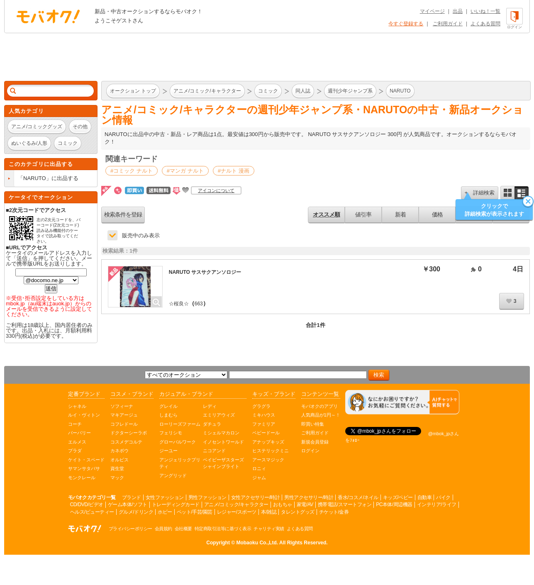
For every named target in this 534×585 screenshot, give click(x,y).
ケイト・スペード (86, 459)
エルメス (77, 441)
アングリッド (173, 475)
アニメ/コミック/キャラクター (236, 504)
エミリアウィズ (219, 414)
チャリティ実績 (269, 528)
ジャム (259, 477)
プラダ (75, 450)
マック (117, 477)
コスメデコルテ (126, 441)
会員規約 (163, 528)
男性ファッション (207, 497)
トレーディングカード (176, 504)
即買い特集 (312, 424)
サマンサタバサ (84, 468)
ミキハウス (263, 414)
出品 (458, 11)
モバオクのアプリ (319, 406)
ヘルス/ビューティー (92, 512)
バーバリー (79, 432)
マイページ (432, 11)
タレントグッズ (298, 512)
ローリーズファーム (179, 424)
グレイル (168, 406)
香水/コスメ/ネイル (358, 497)
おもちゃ (282, 504)
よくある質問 (485, 24)
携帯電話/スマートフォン (344, 504)
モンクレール (81, 477)
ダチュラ (212, 424)
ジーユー (168, 450)
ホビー (165, 512)
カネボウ (119, 450)
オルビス (119, 459)
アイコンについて (216, 190)
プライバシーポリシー (130, 528)
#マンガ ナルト (185, 171)
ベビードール (266, 432)
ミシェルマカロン (221, 432)
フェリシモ (170, 432)
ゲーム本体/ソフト (127, 504)
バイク (443, 497)
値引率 (363, 214)
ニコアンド (214, 450)
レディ (210, 406)
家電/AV (305, 504)
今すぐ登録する (405, 24)
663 (199, 304)
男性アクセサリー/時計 (308, 497)
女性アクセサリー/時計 (255, 497)
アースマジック (268, 459)
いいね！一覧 (485, 11)
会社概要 (183, 528)
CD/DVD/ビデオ (86, 504)
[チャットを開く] (402, 402)
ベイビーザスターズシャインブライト (223, 463)
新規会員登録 (315, 441)
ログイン (310, 450)
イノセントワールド (223, 441)
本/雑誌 (268, 512)
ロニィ (259, 468)
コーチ (75, 424)
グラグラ (261, 406)
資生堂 (117, 468)
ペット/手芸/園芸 (194, 512)
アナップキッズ (268, 441)
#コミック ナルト (131, 171)
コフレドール (124, 424)
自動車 (424, 497)
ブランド (131, 497)
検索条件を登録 (123, 214)
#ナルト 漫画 (233, 171)
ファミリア (263, 424)
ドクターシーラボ (128, 432)
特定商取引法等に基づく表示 (223, 528)
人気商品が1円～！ (320, 414)
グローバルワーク (177, 441)
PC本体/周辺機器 (394, 504)
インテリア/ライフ (436, 504)
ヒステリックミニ (270, 450)
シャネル (77, 406)
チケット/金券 (334, 512)
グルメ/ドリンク (136, 512)
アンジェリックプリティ (179, 463)
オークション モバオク (48, 16)
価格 (437, 214)
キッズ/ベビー (398, 497)
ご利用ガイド (448, 24)
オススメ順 (326, 214)
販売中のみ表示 (141, 235)
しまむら (168, 414)
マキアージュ (124, 414)
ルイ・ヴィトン (84, 414)
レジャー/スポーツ (236, 512)
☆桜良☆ (179, 304)
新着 (400, 214)
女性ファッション (165, 497)
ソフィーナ (121, 406)
